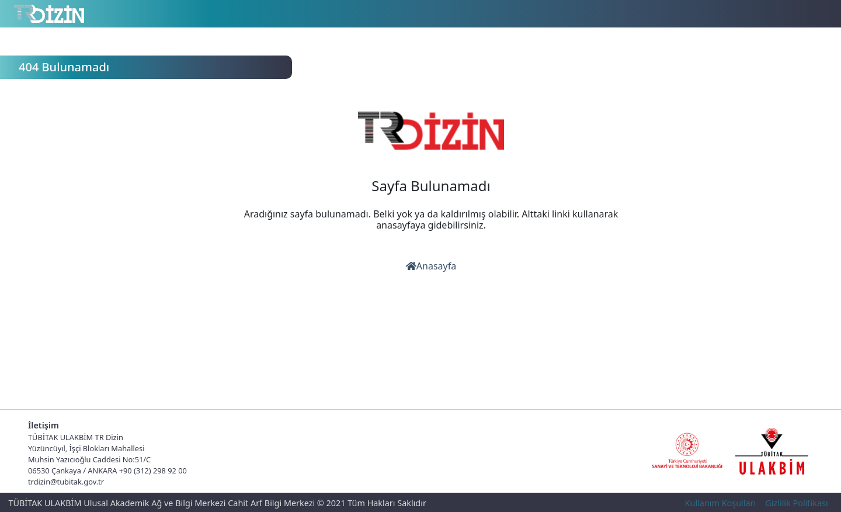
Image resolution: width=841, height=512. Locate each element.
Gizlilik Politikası (796, 502)
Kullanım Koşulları (720, 502)
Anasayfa (431, 266)
